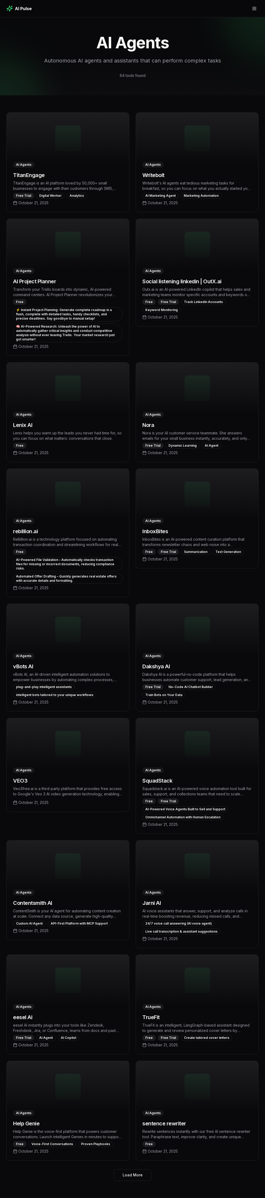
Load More (133, 1175)
